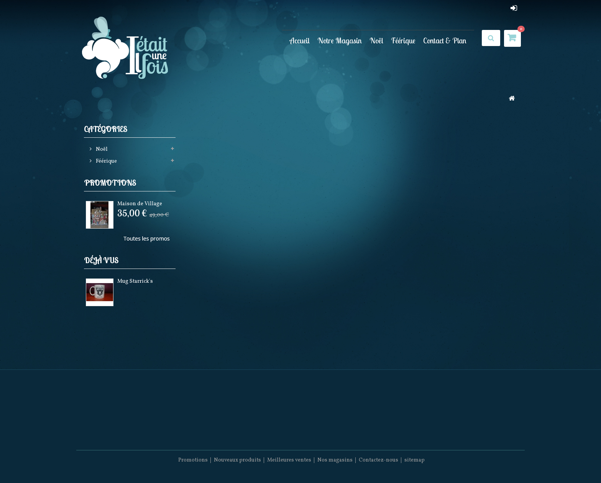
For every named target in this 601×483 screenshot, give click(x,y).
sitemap (414, 460)
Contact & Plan (444, 40)
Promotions (110, 183)
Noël (376, 40)
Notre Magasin (339, 40)
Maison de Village (139, 204)
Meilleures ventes (289, 460)
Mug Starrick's (135, 281)
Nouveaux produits (237, 460)
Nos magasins (335, 460)
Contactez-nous (378, 460)
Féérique (403, 40)
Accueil (300, 40)
